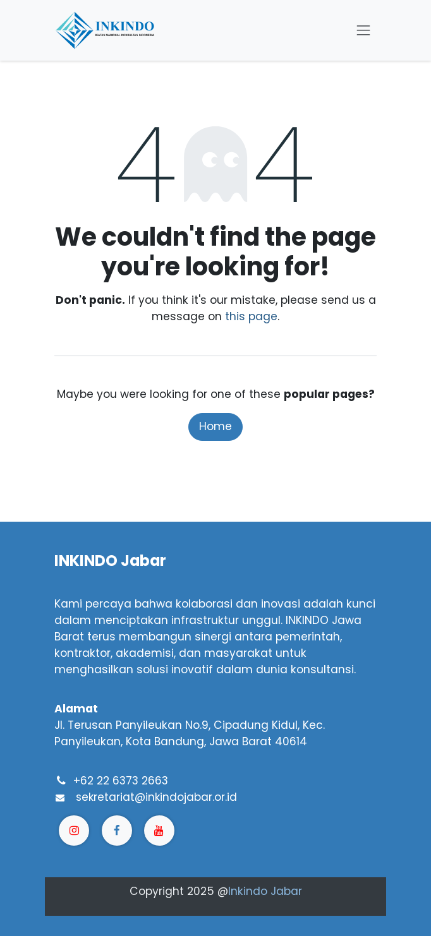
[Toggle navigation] (363, 30)
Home (215, 426)
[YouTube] (159, 830)
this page (251, 316)
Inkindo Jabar (265, 891)
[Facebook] (117, 830)
